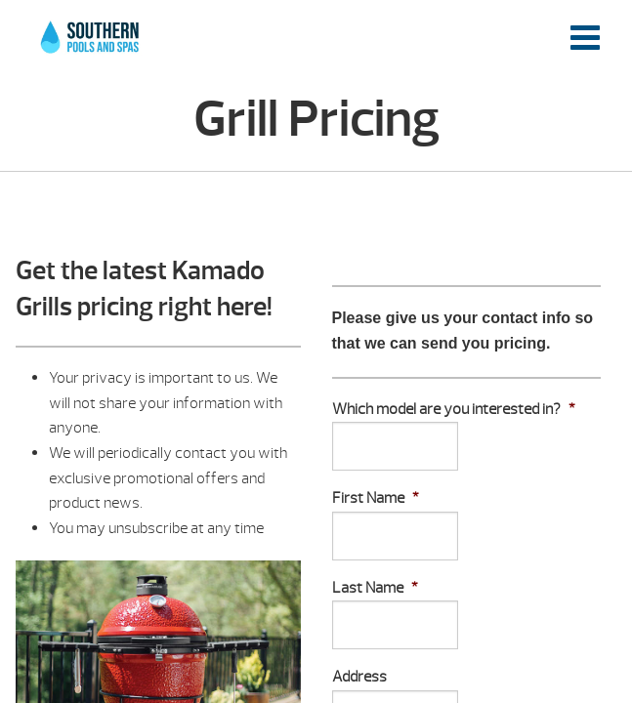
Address (359, 676)
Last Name (375, 588)
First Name (375, 498)
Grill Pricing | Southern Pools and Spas (90, 48)
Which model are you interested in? (453, 409)
